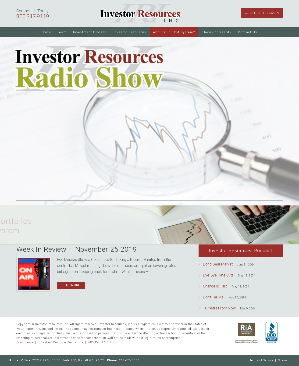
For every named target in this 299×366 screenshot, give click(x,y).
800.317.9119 (32, 16)
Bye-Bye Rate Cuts (218, 275)
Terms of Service (261, 360)
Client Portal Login (262, 12)
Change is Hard (215, 286)
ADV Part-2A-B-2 (100, 342)
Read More (71, 285)
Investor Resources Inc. (140, 13)
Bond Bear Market (218, 264)
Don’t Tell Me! (213, 297)
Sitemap (284, 360)
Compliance (24, 342)
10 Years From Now (219, 308)
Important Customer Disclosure (60, 342)
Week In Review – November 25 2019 (76, 249)
